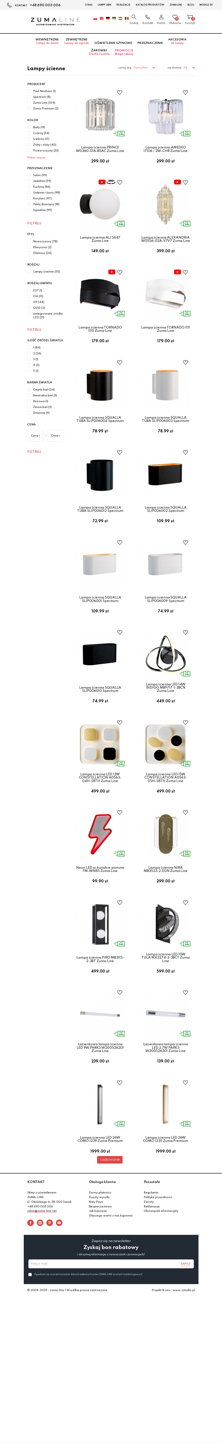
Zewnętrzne (76, 41)
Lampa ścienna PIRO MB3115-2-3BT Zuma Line (100, 1019)
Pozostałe (152, 1262)
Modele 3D (206, 5)
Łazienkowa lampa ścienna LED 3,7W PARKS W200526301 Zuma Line (165, 1115)
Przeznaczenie (150, 43)
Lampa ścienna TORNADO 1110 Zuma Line (100, 342)
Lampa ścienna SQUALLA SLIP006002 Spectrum (166, 536)
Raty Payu (96, 1282)
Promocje (124, 52)
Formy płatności (100, 1273)
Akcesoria (177, 41)
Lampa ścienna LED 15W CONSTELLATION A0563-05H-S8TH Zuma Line (165, 825)
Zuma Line (176, 5)
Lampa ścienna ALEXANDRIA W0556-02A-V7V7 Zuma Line (165, 246)
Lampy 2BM (104, 5)
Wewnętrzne (47, 41)
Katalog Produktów (150, 5)
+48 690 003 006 (45, 5)
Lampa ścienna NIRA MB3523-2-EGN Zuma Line (166, 923)
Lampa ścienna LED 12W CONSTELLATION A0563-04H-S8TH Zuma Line (100, 825)
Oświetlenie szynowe (113, 43)
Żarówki (99, 52)
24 (185, 67)
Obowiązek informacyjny (161, 1291)
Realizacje (123, 5)
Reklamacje (152, 1286)
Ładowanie (110, 1240)
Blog (191, 5)
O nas (88, 5)
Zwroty (149, 1282)
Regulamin (151, 1273)
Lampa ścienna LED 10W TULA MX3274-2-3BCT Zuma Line (165, 1018)
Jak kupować (98, 1291)
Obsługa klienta (102, 1262)
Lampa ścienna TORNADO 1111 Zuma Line (165, 342)
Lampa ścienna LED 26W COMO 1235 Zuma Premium (165, 1213)
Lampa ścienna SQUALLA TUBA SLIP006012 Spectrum (100, 536)
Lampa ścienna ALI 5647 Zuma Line (100, 246)
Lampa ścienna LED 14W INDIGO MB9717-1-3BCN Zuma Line (165, 728)
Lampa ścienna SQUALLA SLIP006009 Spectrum (166, 632)
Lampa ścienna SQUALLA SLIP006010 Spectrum (100, 729)
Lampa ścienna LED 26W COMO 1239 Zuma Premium (100, 1213)
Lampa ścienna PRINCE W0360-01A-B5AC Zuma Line (100, 149)
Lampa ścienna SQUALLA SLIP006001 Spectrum (100, 632)
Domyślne (140, 67)
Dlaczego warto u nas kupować (111, 1296)
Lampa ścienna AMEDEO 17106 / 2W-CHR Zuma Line (165, 149)
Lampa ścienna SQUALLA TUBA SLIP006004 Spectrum (100, 439)
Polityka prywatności (158, 1277)
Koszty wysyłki (99, 1277)
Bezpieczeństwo (100, 1286)
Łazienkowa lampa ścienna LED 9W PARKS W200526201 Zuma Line (100, 1115)
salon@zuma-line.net (42, 1291)
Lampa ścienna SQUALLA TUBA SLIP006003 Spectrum (165, 439)
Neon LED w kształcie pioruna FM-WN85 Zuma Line (100, 923)
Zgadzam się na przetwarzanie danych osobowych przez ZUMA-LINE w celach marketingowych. (88, 1355)
